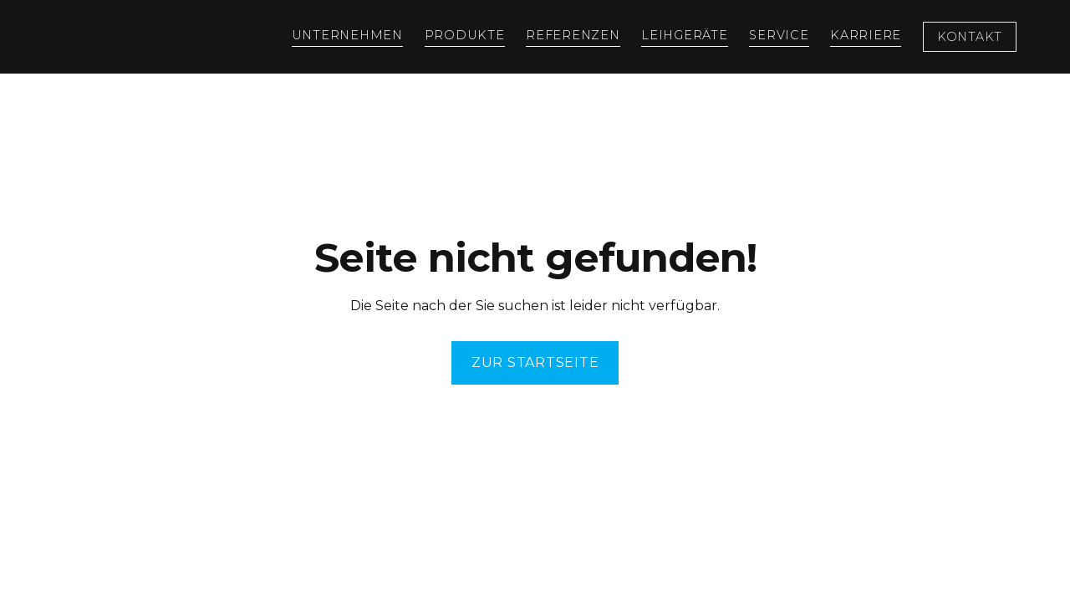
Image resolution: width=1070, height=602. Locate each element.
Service (778, 35)
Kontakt (969, 36)
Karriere (865, 35)
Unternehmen (347, 35)
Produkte (465, 35)
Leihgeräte (684, 35)
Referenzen (573, 35)
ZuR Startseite (535, 362)
